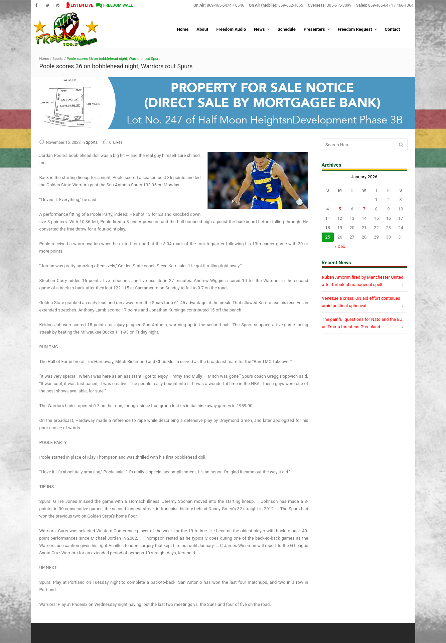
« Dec (339, 246)
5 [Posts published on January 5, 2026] (339, 208)
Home (44, 59)
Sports (57, 59)
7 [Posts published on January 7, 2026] (364, 208)
